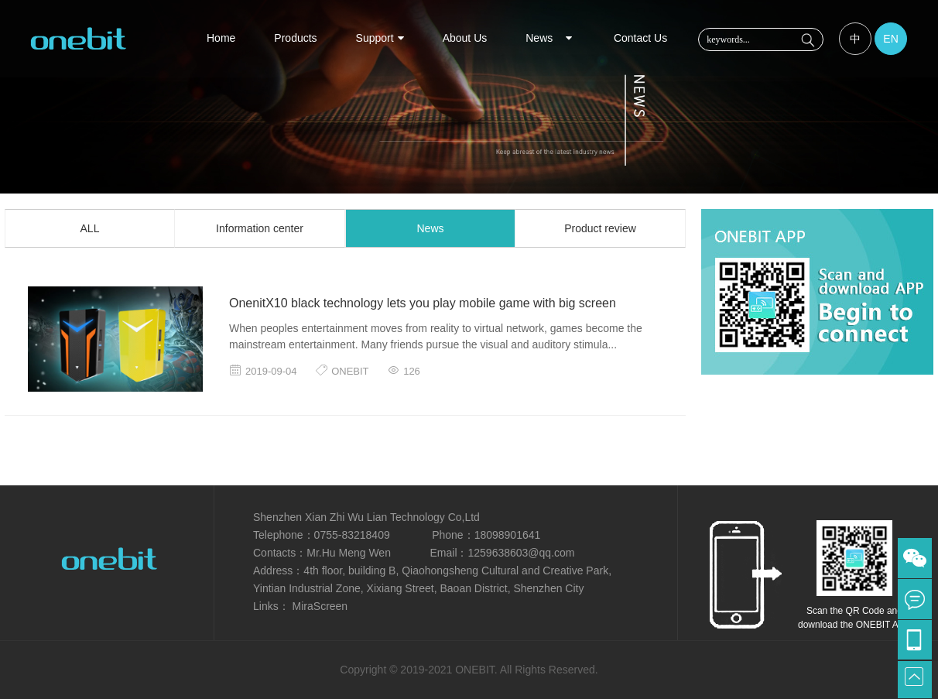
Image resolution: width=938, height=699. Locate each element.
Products (295, 38)
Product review (600, 228)
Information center (259, 228)
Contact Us (640, 38)
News (550, 38)
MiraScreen (318, 606)
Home (221, 38)
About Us (465, 38)
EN (890, 39)
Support (380, 38)
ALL (90, 228)
